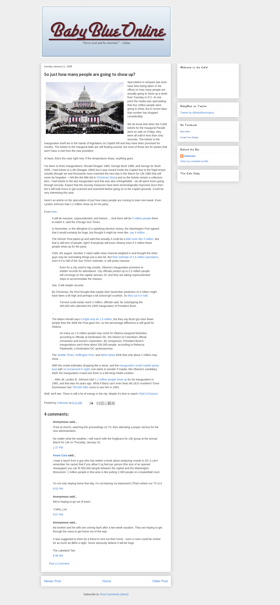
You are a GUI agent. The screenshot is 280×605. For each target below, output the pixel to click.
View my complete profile (194, 161)
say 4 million (137, 232)
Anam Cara (60, 455)
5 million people (141, 218)
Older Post (160, 581)
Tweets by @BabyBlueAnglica (197, 112)
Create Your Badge (189, 137)
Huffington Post (84, 355)
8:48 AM (58, 555)
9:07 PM (58, 514)
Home (106, 581)
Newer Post (52, 581)
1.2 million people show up (111, 379)
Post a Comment (59, 563)
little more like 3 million (139, 239)
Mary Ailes (185, 131)
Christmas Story (106, 177)
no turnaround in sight (76, 369)
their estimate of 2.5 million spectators (135, 257)
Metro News (108, 355)
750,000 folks (80, 387)
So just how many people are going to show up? (89, 74)
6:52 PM (58, 488)
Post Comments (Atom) (114, 594)
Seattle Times (65, 355)
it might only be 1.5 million (96, 319)
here (54, 211)
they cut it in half (138, 295)
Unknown (190, 156)
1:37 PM (58, 447)
